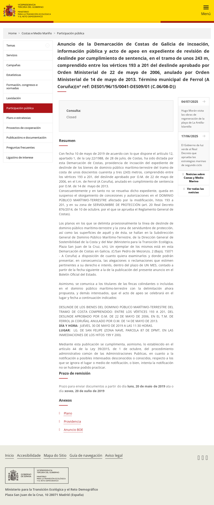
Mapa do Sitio (55, 455)
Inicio (9, 455)
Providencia (72, 421)
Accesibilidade (29, 455)
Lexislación (13, 98)
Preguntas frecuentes (20, 147)
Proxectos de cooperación (23, 128)
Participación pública (70, 33)
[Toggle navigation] (204, 10)
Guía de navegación (86, 455)
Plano (68, 413)
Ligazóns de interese (19, 157)
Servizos (11, 55)
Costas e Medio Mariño (37, 33)
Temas (10, 45)
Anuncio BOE (73, 430)
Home (12, 33)
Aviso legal (114, 455)
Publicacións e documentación (26, 137)
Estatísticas (13, 75)
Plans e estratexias (18, 118)
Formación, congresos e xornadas (22, 86)
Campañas (13, 65)
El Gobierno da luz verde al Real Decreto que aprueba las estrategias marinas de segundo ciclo (193, 155)
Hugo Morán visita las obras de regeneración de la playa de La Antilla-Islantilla (193, 118)
